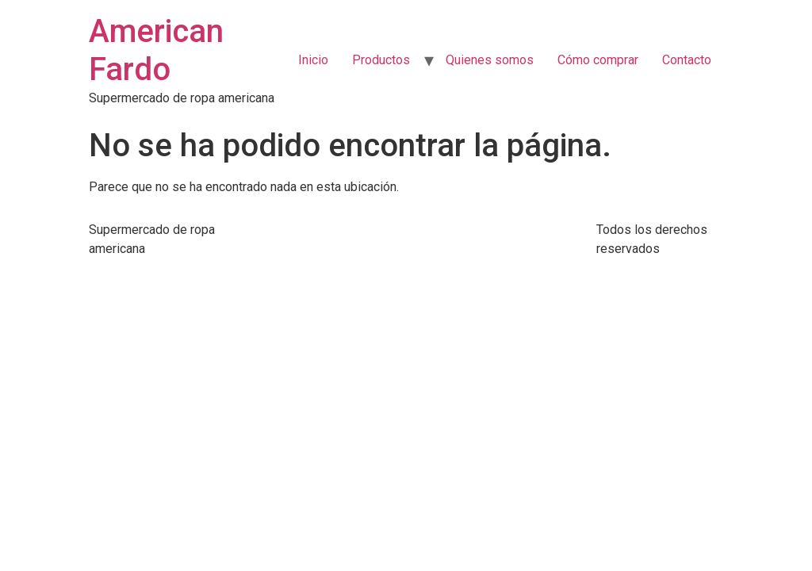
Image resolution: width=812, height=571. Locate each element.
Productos (381, 59)
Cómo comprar (597, 59)
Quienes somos (490, 59)
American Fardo (156, 50)
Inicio (313, 59)
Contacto (686, 59)
